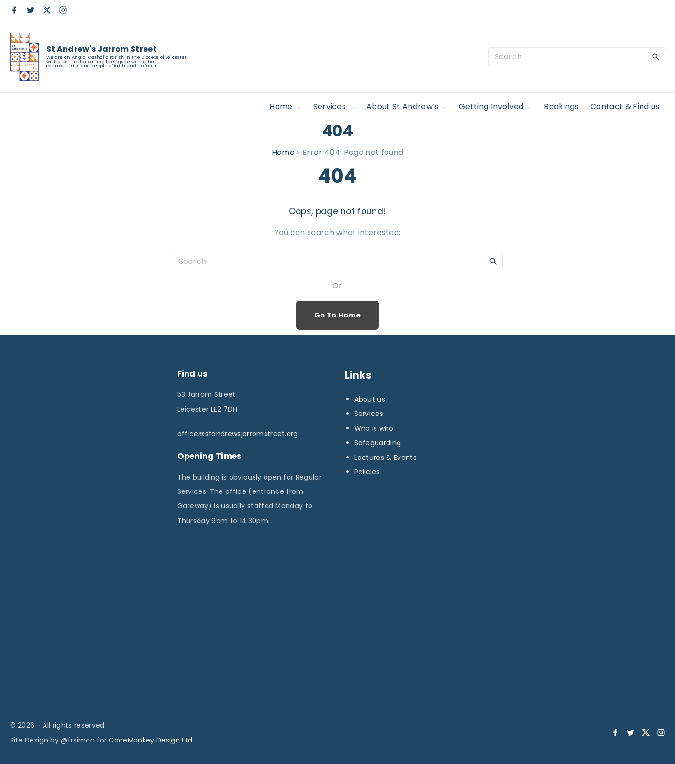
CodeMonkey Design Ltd (150, 740)
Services (369, 413)
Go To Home (337, 315)
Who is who (374, 428)
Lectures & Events (385, 457)
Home (283, 152)
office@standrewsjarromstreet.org (237, 433)
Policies (367, 472)
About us (370, 399)
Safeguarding (377, 442)
